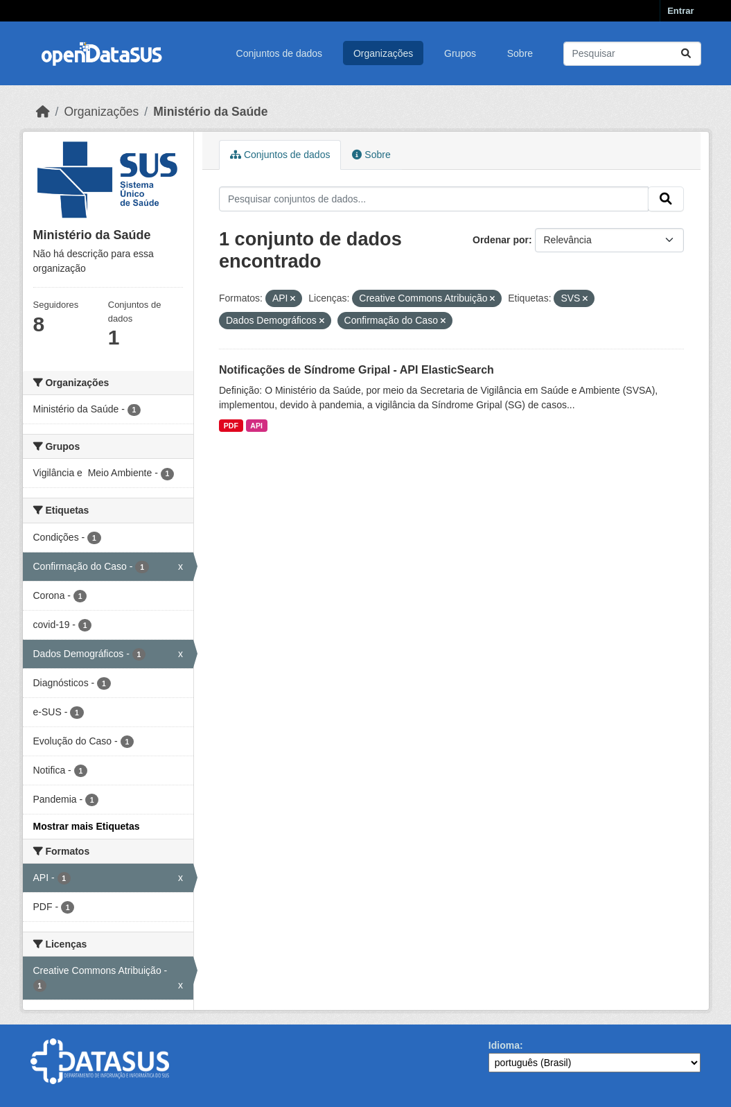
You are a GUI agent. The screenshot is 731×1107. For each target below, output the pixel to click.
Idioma (504, 1045)
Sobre (520, 53)
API (256, 425)
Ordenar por (501, 239)
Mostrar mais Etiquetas (86, 826)
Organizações (383, 53)
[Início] (43, 112)
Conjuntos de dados (279, 53)
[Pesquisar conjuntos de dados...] (632, 54)
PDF (231, 425)
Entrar (680, 11)
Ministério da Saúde (210, 112)
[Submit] (686, 54)
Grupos (460, 53)
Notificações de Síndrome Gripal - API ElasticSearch (356, 370)
